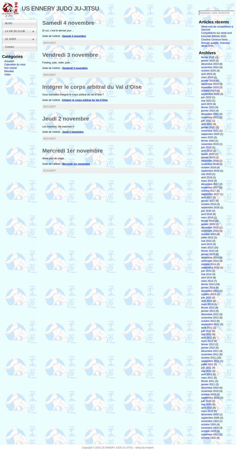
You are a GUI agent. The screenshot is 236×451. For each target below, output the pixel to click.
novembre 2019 (210, 144)
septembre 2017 (210, 194)
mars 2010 (207, 411)
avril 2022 (206, 124)
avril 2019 (206, 150)
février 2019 (208, 154)
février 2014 (208, 284)
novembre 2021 (210, 130)
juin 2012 (206, 330)
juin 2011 (206, 367)
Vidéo (7, 74)
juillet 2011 (207, 364)
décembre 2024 (210, 63)
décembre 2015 (210, 227)
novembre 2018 (210, 164)
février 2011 (208, 381)
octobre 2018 (208, 167)
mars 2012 (207, 340)
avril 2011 (206, 374)
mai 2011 (206, 371)
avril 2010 (206, 407)
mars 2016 (207, 217)
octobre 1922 (208, 437)
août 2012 (206, 327)
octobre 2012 (208, 320)
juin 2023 (206, 97)
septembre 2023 (210, 93)
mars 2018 (207, 180)
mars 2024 (207, 77)
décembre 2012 (210, 314)
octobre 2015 (208, 234)
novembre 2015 (210, 230)
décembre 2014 (210, 257)
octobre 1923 (208, 431)
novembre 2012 (210, 317)
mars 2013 (207, 304)
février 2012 (208, 344)
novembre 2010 (210, 391)
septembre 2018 (210, 170)
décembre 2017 (210, 184)
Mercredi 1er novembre (72, 151)
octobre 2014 (208, 264)
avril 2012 (206, 337)
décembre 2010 (210, 387)
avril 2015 (206, 244)
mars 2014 (207, 280)
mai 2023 (206, 100)
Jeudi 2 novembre (65, 119)
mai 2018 (206, 174)
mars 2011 (207, 377)
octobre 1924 (208, 424)
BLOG (8, 23)
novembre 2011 (210, 354)
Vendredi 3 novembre (70, 55)
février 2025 (208, 57)
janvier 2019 (208, 157)
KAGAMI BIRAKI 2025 (213, 36)
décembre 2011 (210, 350)
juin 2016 (206, 210)
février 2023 (208, 107)
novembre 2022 (210, 117)
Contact (9, 46)
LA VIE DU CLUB (19, 31)
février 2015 (208, 250)
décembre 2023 (210, 83)
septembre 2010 (210, 397)
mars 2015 (207, 247)
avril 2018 (206, 177)
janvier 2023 (208, 110)
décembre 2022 (210, 114)
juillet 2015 (207, 237)
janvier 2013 (208, 310)
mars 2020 (207, 137)
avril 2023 (206, 103)
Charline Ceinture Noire (214, 39)
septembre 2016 (210, 207)
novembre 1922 (210, 434)
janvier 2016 (208, 224)
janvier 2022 (208, 127)
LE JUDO (19, 39)
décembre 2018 (210, 160)
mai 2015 (206, 240)
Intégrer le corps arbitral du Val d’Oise (92, 87)
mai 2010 (206, 404)
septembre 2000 (210, 417)
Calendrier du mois (14, 64)
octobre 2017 (208, 190)
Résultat (9, 71)
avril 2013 (206, 300)
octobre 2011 (208, 357)
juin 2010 (206, 401)
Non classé (10, 67)
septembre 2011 (210, 361)
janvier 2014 (208, 287)
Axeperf (149, 447)
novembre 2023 (210, 87)
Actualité (9, 61)
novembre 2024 (210, 67)
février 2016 (208, 220)
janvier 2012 (208, 347)
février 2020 (208, 140)
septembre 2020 (210, 134)
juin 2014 (206, 270)
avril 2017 (206, 197)
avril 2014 (206, 277)
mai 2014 (206, 274)
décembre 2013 (210, 290)
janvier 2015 (208, 254)
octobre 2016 (208, 204)
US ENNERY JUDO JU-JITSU (60, 8)
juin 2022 (206, 120)
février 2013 (208, 307)
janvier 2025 (208, 60)
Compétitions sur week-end (216, 32)
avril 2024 (206, 73)
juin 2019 (206, 147)
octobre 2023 (208, 90)
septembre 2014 (210, 267)
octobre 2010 (208, 394)
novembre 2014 (210, 260)
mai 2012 (206, 334)
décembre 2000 (210, 414)
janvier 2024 (208, 80)
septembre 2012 (210, 324)
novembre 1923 (210, 427)
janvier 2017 (208, 200)
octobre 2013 (208, 294)
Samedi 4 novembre (68, 23)
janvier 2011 (208, 384)
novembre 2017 (210, 187)
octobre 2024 (208, 70)
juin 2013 (206, 297)
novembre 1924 (210, 421)
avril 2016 (206, 214)
